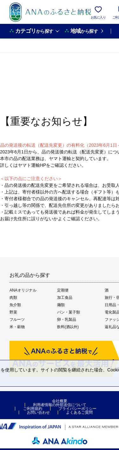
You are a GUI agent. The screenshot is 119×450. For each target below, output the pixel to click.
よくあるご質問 (79, 412)
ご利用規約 (32, 408)
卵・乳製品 (66, 319)
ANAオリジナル (23, 290)
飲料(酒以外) (68, 327)
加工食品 (64, 297)
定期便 (63, 290)
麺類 (61, 305)
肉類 (13, 297)
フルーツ (17, 319)
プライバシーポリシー (77, 408)
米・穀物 (17, 327)
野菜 (13, 312)
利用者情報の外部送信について (59, 405)
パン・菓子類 (68, 312)
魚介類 (15, 305)
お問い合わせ (38, 412)
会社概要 (59, 401)
